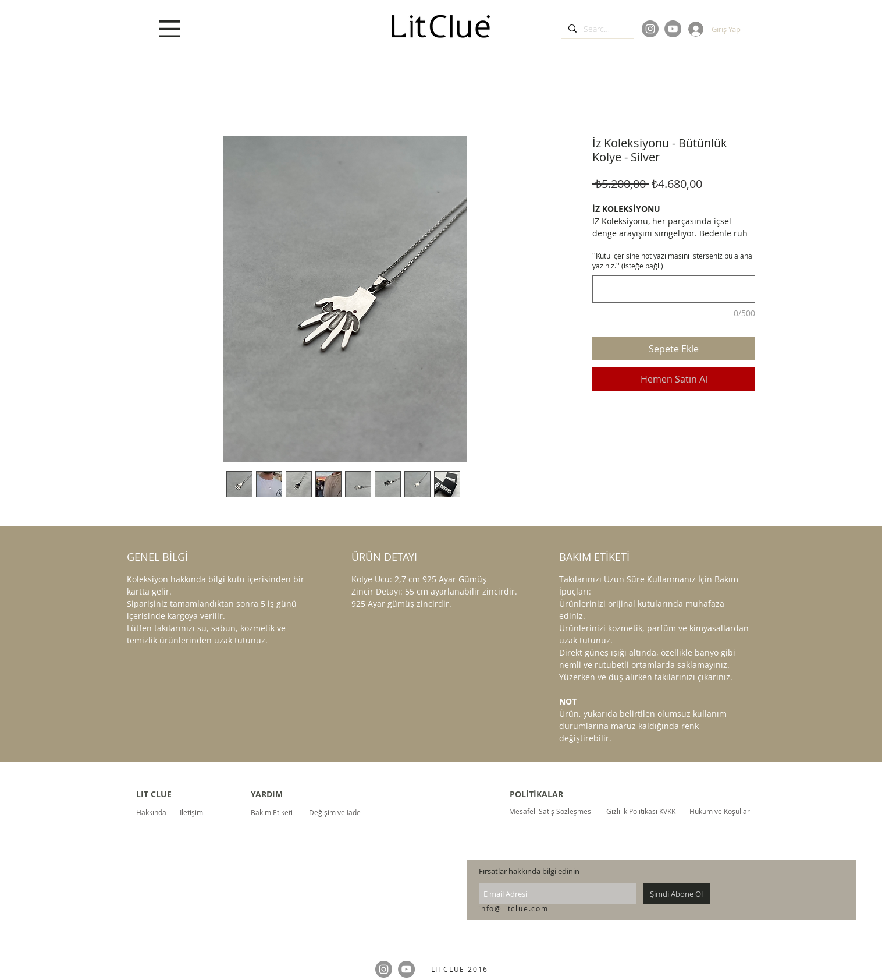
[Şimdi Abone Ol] (676, 893)
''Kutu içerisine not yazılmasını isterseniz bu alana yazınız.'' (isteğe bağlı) (672, 260)
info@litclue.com (513, 908)
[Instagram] (650, 28)
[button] (169, 28)
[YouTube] (672, 28)
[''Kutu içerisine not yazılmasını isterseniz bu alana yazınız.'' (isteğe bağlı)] (674, 289)
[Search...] (597, 29)
